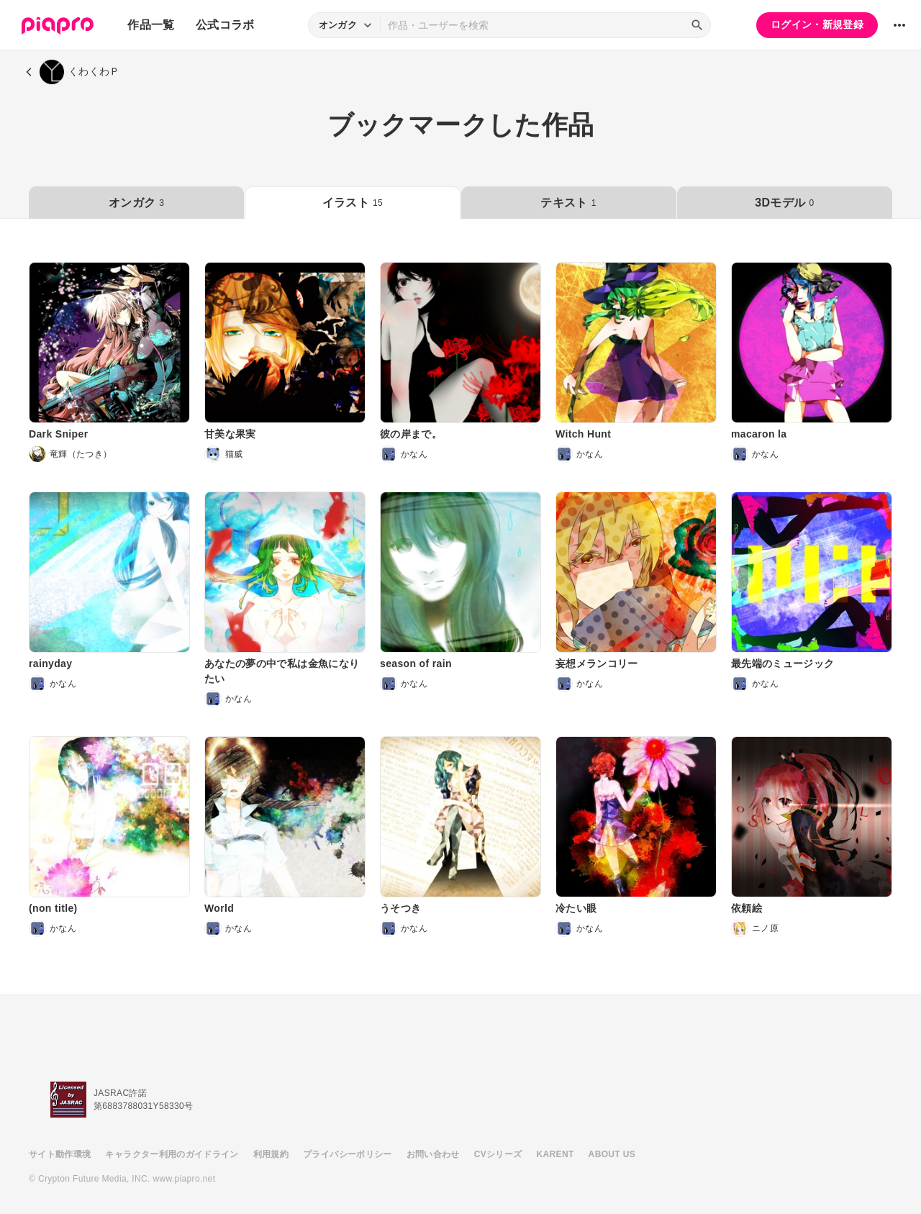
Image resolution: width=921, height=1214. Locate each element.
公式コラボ (225, 25)
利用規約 (271, 1154)
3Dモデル (784, 202)
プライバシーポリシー (347, 1154)
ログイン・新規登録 (817, 24)
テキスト (568, 202)
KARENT (555, 1154)
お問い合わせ (433, 1154)
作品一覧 (150, 25)
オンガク (136, 202)
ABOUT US (612, 1154)
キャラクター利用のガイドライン (171, 1154)
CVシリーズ (498, 1154)
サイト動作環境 (60, 1154)
